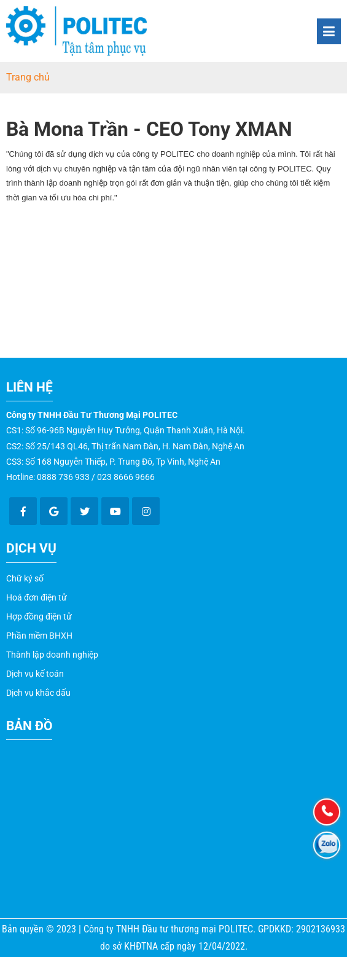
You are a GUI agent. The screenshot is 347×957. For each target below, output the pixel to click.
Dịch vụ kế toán (35, 674)
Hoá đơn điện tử (36, 597)
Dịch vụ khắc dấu (38, 693)
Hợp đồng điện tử (39, 616)
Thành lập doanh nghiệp (52, 655)
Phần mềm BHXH (39, 635)
